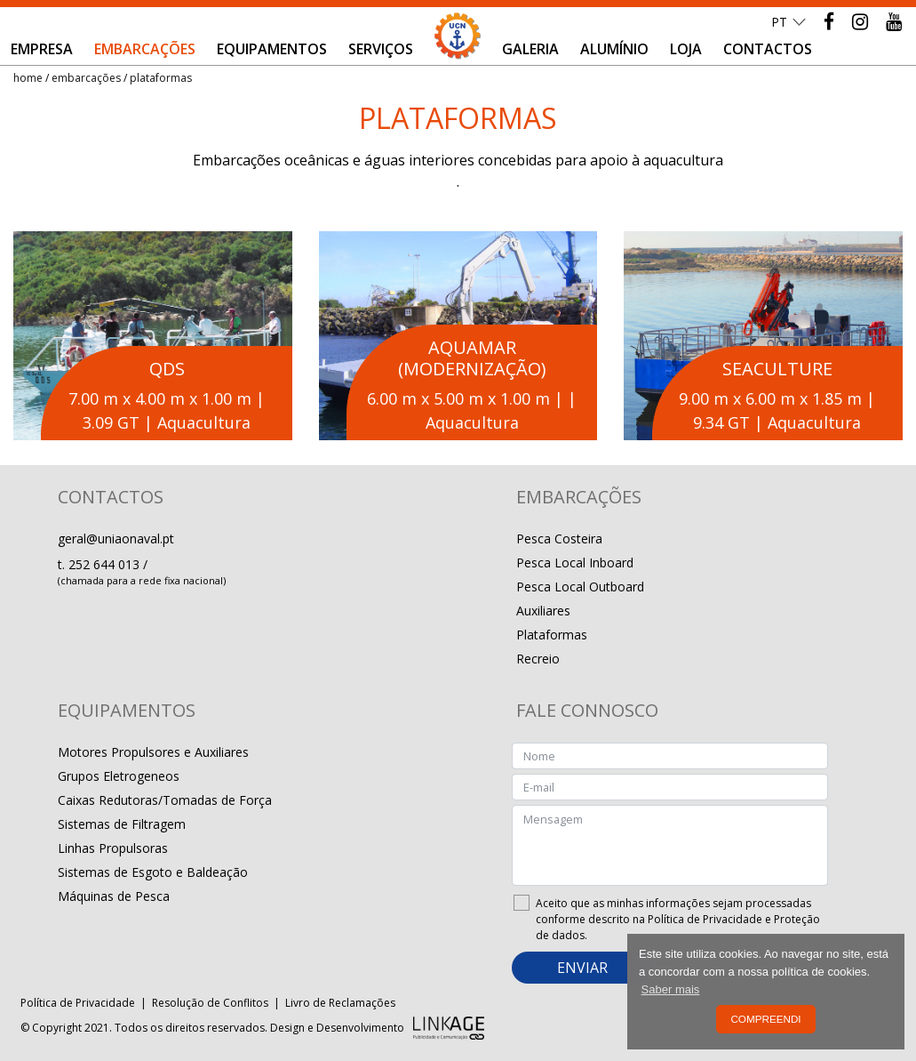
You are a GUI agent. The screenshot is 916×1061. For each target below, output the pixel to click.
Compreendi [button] (765, 1019)
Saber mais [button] (670, 989)
